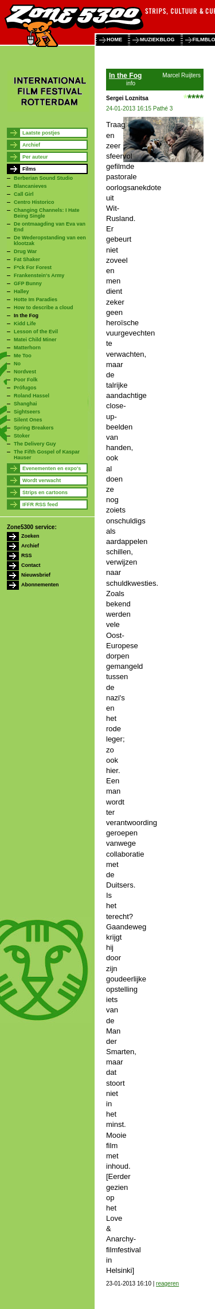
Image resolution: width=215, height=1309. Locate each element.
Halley (21, 291)
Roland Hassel (31, 396)
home (114, 39)
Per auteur (35, 157)
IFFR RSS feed (40, 504)
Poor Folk (26, 380)
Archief (31, 145)
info (130, 83)
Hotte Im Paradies (35, 299)
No (17, 363)
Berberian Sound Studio (43, 178)
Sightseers (27, 412)
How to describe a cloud (43, 307)
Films (29, 169)
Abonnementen (40, 585)
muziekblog (157, 39)
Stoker (22, 436)
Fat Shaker (27, 259)
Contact (31, 565)
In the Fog (26, 315)
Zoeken (30, 536)
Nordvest (25, 371)
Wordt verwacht (41, 480)
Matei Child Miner (35, 339)
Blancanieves (30, 186)
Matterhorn (27, 347)
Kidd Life (25, 323)
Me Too (23, 355)
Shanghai (25, 404)
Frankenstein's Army (39, 275)
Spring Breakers (34, 428)
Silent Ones (28, 420)
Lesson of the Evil (36, 331)
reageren (167, 1283)
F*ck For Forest (33, 267)
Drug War (25, 251)
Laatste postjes (41, 133)
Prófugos (25, 388)
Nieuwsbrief (35, 575)
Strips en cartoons (45, 492)
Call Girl (24, 194)
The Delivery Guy (35, 444)
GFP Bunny (28, 283)
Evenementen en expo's (51, 468)
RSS (26, 555)
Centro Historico (34, 202)
